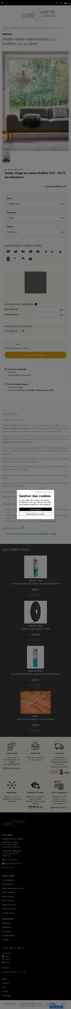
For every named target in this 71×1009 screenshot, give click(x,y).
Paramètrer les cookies (35, 514)
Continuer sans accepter (44, 492)
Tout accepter (35, 509)
